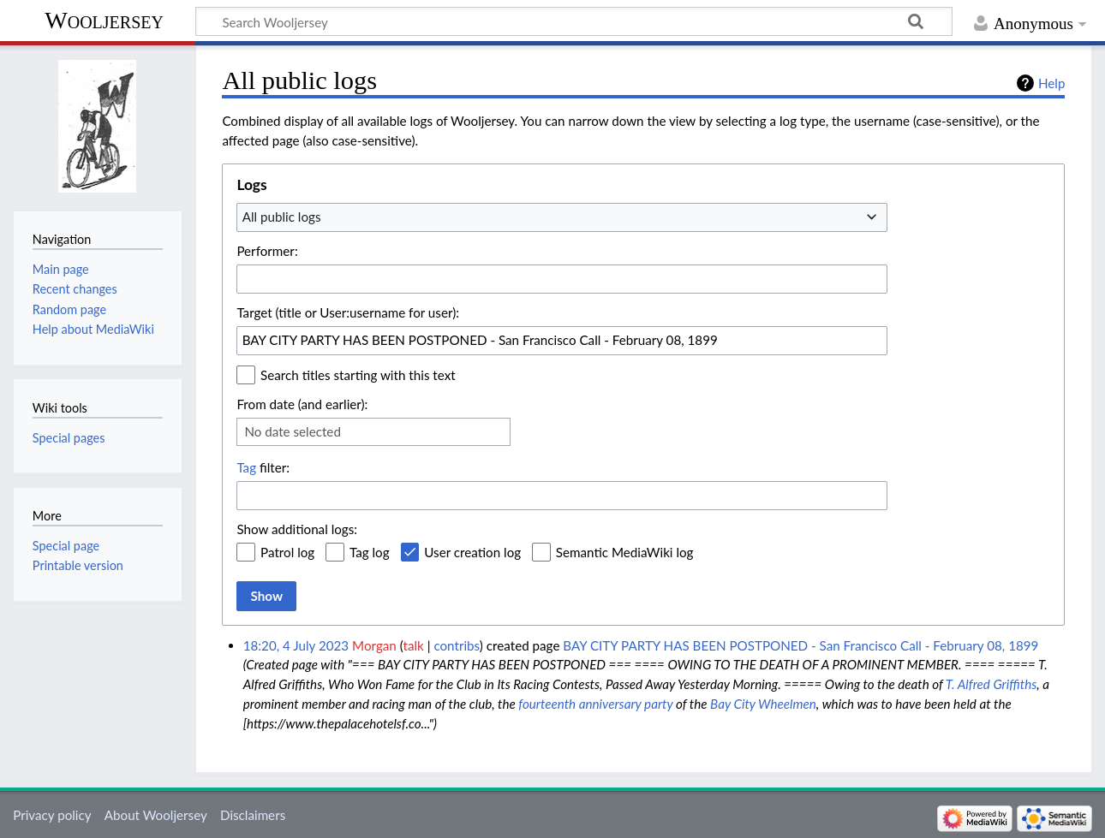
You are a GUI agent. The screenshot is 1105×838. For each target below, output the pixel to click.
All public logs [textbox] (281, 216)
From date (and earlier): (301, 404)
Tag (246, 467)
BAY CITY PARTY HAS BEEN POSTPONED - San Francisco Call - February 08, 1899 (800, 645)
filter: (263, 467)
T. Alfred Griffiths (991, 684)
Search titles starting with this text (358, 375)
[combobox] (561, 217)
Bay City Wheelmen (763, 703)
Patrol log (287, 552)
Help (1051, 83)
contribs (456, 645)
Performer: (266, 251)
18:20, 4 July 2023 (296, 645)
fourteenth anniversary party (595, 703)
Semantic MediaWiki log (625, 552)
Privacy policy (52, 815)
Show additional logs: (296, 529)
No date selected (292, 431)
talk (413, 645)
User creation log (472, 552)
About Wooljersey (156, 815)
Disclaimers (252, 815)
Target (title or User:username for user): (347, 312)
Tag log (369, 552)
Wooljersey (104, 20)
